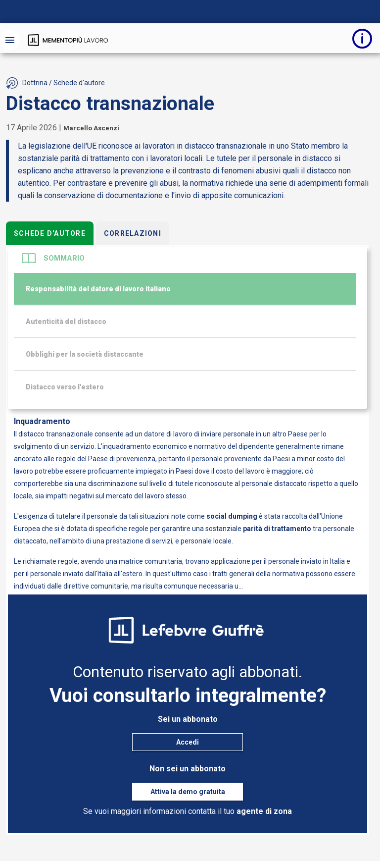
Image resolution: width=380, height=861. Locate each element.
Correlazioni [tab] (132, 233)
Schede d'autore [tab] (50, 233)
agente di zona (264, 811)
